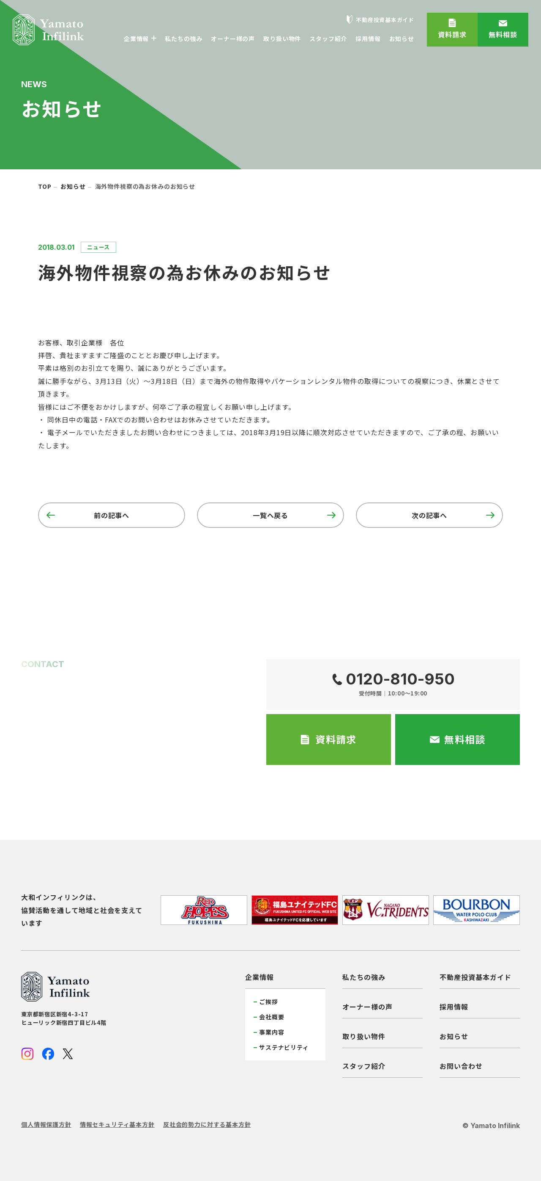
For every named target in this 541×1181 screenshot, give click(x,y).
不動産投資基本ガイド (475, 977)
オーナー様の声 (367, 1007)
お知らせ (72, 186)
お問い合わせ (461, 1066)
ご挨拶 (268, 1001)
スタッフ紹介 (363, 1066)
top (45, 186)
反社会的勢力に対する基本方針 (207, 1124)
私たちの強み (363, 977)
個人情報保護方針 (46, 1124)
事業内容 (271, 1032)
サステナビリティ (284, 1047)
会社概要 (271, 1017)
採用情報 (454, 1007)
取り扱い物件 (363, 1036)
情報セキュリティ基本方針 (117, 1124)
